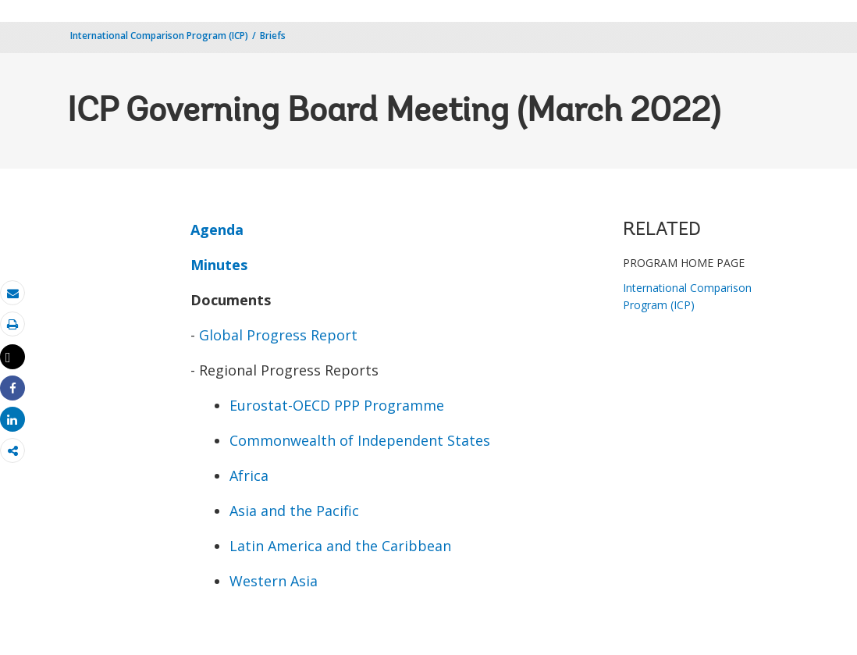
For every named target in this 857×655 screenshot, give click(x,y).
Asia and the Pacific (294, 510)
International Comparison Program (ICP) (159, 35)
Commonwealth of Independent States (359, 440)
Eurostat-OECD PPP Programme (336, 405)
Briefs (273, 35)
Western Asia (273, 580)
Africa (248, 475)
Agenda (217, 229)
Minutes (218, 264)
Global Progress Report (278, 335)
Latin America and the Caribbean (340, 545)
